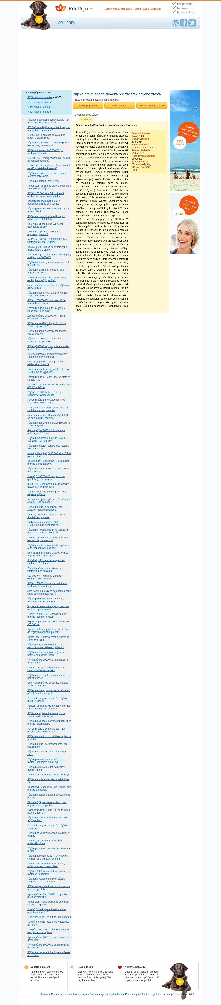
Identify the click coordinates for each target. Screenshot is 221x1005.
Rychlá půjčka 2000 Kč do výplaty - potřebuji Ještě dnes (46, 432)
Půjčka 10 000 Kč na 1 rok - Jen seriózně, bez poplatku (44, 340)
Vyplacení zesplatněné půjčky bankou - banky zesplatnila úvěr (48, 608)
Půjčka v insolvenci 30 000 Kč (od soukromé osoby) (45, 152)
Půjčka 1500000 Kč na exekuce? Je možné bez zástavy (46, 302)
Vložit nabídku (120, 105)
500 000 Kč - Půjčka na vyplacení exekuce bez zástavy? (45, 577)
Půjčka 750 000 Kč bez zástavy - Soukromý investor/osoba (44, 393)
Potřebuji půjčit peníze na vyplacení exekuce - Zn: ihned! (46, 562)
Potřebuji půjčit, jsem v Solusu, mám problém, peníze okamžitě (46, 730)
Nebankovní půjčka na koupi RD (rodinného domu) (44, 842)
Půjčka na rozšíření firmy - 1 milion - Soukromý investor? (46, 325)
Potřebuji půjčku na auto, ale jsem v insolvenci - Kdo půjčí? (46, 309)
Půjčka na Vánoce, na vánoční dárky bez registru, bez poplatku (49, 722)
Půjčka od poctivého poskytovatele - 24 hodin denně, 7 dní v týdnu (48, 121)
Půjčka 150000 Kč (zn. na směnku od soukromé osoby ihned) (47, 585)
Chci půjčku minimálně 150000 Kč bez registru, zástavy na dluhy (47, 554)
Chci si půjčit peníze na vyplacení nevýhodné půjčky (45, 225)
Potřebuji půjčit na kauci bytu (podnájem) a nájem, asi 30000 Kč (49, 256)
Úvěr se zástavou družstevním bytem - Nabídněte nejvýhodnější (48, 355)
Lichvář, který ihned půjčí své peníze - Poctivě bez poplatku (47, 516)
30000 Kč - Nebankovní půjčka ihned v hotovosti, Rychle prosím (48, 485)
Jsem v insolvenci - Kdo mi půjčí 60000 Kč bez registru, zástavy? (48, 416)
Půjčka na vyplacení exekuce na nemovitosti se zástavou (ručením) (45, 646)
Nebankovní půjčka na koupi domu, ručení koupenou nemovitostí (46, 865)
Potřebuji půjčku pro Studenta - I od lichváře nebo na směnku (46, 401)
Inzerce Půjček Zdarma (39, 102)
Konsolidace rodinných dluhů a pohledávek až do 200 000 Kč (43, 202)
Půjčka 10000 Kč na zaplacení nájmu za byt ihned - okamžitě (48, 872)
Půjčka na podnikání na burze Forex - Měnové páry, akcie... (47, 174)
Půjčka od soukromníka (39, 97)
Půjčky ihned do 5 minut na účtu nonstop (49, 917)
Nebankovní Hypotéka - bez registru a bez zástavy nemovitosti (47, 539)
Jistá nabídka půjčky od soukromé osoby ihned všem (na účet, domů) (49, 592)
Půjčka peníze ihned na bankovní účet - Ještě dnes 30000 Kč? (48, 294)
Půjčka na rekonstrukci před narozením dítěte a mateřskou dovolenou (48, 531)
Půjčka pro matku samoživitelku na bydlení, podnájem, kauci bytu (45, 761)
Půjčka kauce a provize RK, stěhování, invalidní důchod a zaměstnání (48, 857)
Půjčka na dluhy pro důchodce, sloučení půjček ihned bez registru (48, 692)
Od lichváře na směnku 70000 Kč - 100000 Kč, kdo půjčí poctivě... (45, 523)
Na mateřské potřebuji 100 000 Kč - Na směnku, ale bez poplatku (48, 409)
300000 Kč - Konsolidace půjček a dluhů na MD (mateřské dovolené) (48, 167)
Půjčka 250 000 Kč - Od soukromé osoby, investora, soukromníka (45, 195)
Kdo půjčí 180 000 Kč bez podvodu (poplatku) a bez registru (46, 478)
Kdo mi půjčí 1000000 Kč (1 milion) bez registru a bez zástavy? (48, 462)
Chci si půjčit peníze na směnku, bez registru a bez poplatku (47, 804)
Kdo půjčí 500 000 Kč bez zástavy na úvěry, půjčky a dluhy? (47, 248)
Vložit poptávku (88, 105)
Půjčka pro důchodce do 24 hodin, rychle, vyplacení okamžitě (45, 600)
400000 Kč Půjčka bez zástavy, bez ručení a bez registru (46, 136)
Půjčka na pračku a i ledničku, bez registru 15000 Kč (45, 271)
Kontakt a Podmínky (51, 994)
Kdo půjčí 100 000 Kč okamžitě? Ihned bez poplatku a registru (48, 931)
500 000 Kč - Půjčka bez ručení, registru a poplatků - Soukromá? (48, 129)
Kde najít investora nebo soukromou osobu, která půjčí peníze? (46, 279)
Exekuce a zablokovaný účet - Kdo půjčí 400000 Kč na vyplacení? (48, 371)
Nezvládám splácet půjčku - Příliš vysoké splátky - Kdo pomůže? (49, 501)
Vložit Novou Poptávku (147, 9)
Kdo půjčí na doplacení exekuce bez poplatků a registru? (46, 911)
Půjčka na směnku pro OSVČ (43, 181)
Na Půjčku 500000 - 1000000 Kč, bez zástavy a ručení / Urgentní (47, 241)
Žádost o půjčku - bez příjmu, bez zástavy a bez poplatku (45, 569)
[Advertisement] (110, 60)
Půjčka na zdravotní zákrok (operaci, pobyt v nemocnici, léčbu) (46, 653)
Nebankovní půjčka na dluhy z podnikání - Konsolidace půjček (49, 187)
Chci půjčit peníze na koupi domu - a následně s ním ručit (46, 363)
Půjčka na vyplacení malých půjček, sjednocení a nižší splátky (46, 880)
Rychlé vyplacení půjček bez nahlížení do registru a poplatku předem (47, 631)
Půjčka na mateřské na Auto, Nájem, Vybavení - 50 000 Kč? (46, 439)
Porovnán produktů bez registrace (143, 994)
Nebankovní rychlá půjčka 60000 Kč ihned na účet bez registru (46, 669)
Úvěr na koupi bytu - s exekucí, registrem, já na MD (43, 233)
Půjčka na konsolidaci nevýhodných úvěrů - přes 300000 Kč (46, 218)
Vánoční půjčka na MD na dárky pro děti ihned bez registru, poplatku (48, 707)
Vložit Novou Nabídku (118, 9)
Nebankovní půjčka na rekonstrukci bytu (48, 774)
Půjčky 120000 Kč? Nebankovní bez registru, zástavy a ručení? (46, 615)
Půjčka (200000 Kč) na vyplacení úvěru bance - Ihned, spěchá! (48, 348)
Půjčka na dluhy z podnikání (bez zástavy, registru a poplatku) (45, 508)
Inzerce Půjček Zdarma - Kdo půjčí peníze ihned (78, 9)
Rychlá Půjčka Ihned (111, 994)
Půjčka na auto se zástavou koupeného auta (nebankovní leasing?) (48, 546)
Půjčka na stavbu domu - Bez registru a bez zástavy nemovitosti (48, 144)
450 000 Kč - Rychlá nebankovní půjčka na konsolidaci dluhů (48, 159)
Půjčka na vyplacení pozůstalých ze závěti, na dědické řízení (46, 715)
